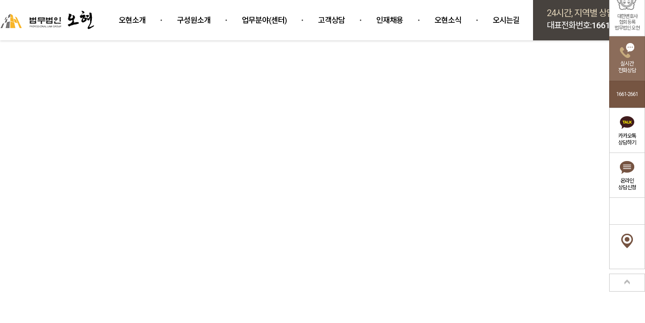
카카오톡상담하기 (627, 139)
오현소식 (447, 20)
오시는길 (506, 20)
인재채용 (389, 20)
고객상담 (331, 20)
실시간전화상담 (627, 67)
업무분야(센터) (264, 20)
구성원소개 (194, 20)
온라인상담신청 (627, 184)
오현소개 (132, 20)
